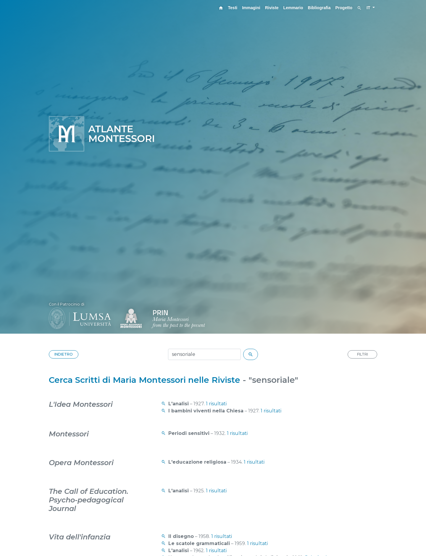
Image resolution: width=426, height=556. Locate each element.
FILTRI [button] (362, 354)
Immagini (251, 7)
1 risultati (216, 403)
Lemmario (293, 7)
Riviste (272, 7)
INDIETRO (63, 354)
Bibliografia (319, 7)
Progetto (344, 7)
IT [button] (369, 7)
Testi (233, 7)
